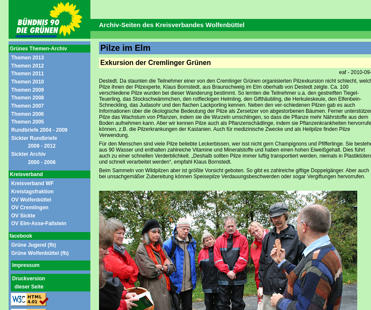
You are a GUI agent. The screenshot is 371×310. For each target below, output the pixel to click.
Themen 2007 (27, 106)
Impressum (26, 265)
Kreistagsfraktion (32, 192)
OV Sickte (23, 216)
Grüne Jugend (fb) (33, 245)
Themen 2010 (27, 82)
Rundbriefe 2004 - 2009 (39, 130)
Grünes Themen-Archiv (38, 49)
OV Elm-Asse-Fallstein (38, 223)
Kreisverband (26, 174)
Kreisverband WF (32, 183)
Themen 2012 (27, 66)
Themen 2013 (27, 58)
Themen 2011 (27, 74)
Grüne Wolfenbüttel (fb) (40, 253)
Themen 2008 (27, 98)
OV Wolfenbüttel (31, 200)
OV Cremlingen (30, 208)
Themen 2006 (27, 114)
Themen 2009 (27, 90)
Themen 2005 (27, 122)
